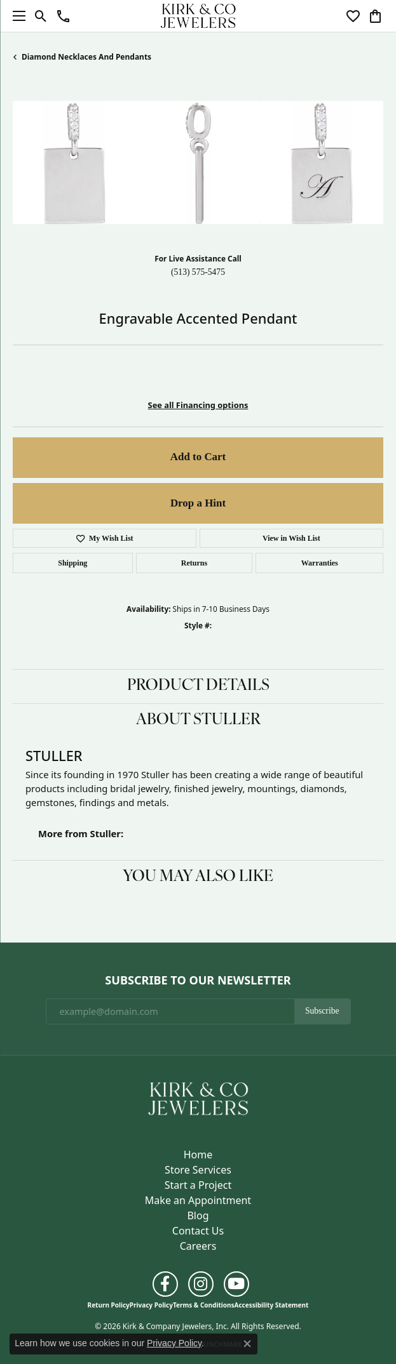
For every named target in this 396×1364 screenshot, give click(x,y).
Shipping (72, 563)
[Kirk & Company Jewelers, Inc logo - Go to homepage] (198, 16)
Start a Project (198, 1185)
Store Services (198, 1170)
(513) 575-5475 (198, 272)
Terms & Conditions (204, 1305)
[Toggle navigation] (16, 16)
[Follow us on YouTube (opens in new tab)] (236, 1284)
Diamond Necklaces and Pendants (86, 56)
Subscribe (322, 1011)
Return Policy (109, 1305)
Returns (194, 563)
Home (198, 1155)
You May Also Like (198, 877)
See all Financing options (198, 405)
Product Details (198, 686)
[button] (41, 16)
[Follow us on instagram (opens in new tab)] (201, 1284)
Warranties (319, 563)
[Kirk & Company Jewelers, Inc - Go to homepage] (198, 1098)
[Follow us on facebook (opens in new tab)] (165, 1284)
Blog (197, 1215)
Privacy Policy (151, 1305)
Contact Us (198, 1231)
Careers (198, 1246)
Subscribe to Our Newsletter (197, 981)
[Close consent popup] (247, 1343)
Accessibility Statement (272, 1305)
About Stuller (198, 720)
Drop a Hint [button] (198, 503)
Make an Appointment (198, 1200)
